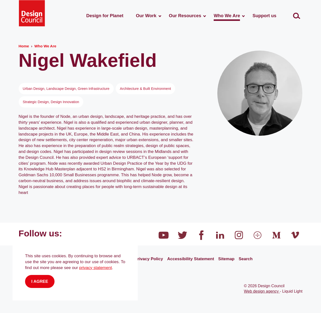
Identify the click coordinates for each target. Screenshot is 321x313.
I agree (39, 281)
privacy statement (95, 267)
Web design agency (262, 291)
